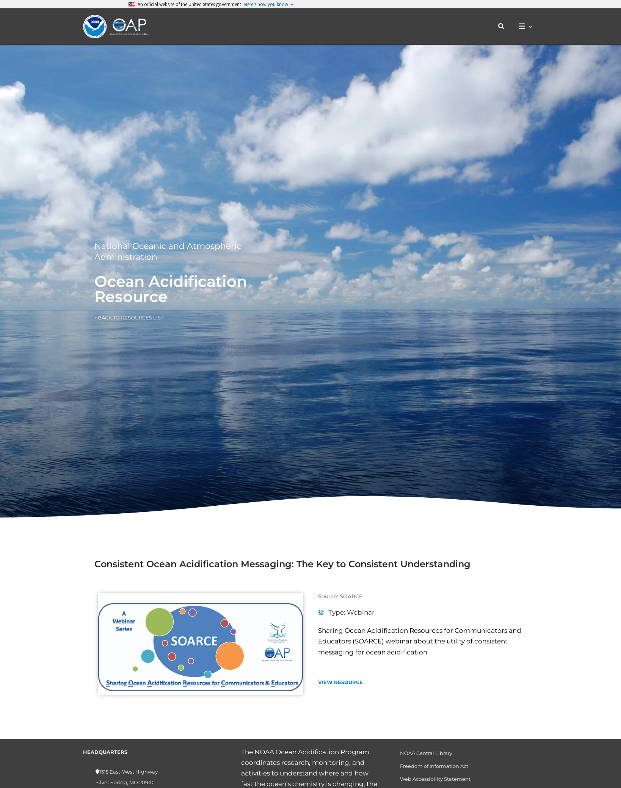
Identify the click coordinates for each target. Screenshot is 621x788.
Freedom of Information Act (434, 766)
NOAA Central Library (426, 753)
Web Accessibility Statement (435, 779)
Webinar (361, 612)
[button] (501, 26)
